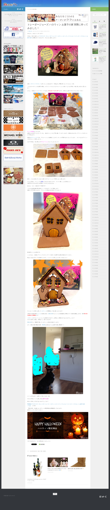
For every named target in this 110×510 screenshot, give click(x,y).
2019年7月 (96, 142)
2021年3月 (96, 103)
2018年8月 (96, 173)
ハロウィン (43, 321)
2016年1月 (96, 258)
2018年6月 (96, 179)
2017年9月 (96, 202)
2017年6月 (96, 210)
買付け (44, 461)
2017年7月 (96, 207)
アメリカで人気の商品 (31, 19)
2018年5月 (96, 182)
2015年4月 (96, 284)
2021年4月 (96, 100)
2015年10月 (96, 267)
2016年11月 (96, 230)
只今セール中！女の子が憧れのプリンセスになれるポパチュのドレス (57, 479)
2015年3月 (96, 286)
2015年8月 (96, 272)
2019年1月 (96, 159)
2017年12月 (96, 193)
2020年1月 (96, 125)
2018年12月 (96, 162)
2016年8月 (96, 238)
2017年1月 (96, 224)
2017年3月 (96, 219)
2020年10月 (96, 117)
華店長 (43, 335)
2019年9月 (96, 137)
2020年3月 (96, 120)
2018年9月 (96, 171)
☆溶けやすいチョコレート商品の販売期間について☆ (102, 45)
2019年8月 (96, 139)
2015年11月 (96, 264)
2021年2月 (96, 106)
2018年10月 (96, 168)
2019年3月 (96, 154)
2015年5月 (96, 281)
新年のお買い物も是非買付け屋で (76, 478)
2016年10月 (96, 233)
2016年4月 (96, 250)
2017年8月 (96, 204)
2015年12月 (96, 261)
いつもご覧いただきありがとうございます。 (102, 37)
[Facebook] (18, 19)
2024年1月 (96, 91)
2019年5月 (96, 148)
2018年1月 (96, 190)
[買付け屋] (22, 19)
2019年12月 (96, 128)
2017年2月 (96, 221)
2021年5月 (96, 97)
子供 (41, 461)
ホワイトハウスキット (36, 94)
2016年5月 (96, 247)
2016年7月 (96, 241)
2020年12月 (96, 111)
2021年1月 (96, 108)
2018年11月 (96, 165)
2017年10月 (96, 199)
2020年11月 (96, 114)
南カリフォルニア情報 (102, 58)
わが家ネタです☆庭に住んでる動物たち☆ (102, 61)
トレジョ (39, 323)
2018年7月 (96, 176)
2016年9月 (96, 236)
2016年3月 (96, 252)
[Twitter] (20, 19)
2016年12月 (96, 227)
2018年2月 (96, 187)
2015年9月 (96, 269)
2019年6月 (96, 145)
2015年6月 (96, 278)
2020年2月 (96, 122)
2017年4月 (96, 216)
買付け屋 (30, 41)
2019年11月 (96, 131)
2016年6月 (96, 244)
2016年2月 (96, 255)
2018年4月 (96, 185)
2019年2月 (96, 156)
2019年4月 (96, 151)
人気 (38, 461)
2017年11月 (96, 196)
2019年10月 (96, 134)
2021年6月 (96, 94)
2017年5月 (96, 213)
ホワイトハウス (34, 147)
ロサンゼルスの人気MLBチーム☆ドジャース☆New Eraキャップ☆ (102, 53)
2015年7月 (96, 275)
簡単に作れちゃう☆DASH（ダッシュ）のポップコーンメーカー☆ (102, 69)
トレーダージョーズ (33, 461)
